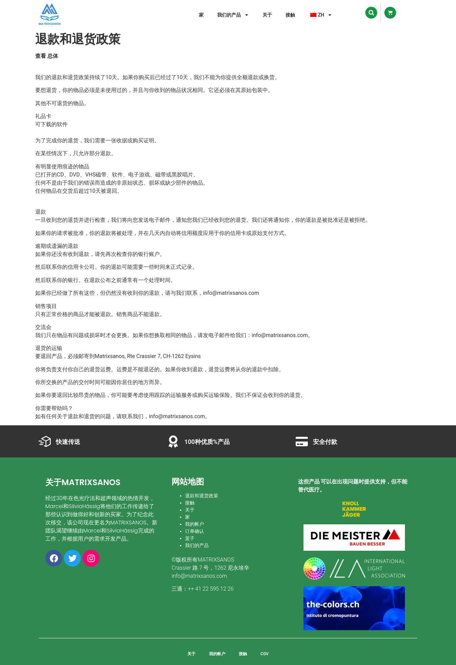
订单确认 (194, 531)
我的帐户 (194, 524)
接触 (290, 15)
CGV (264, 653)
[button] (371, 13)
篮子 (190, 538)
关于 (267, 15)
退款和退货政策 (201, 495)
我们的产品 (233, 15)
